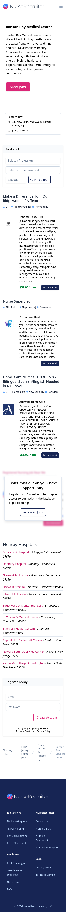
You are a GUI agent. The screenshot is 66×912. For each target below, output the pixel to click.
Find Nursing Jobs (17, 821)
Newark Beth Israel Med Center (23, 652)
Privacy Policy (43, 731)
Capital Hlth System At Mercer (22, 640)
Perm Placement (16, 843)
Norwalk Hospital (14, 587)
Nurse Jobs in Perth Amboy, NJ (42, 752)
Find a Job (39, 180)
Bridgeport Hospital (16, 552)
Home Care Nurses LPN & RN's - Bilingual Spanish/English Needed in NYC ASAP (31, 381)
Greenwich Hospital (16, 575)
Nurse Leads (14, 882)
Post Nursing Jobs (17, 863)
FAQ (9, 889)
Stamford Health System (19, 629)
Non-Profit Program (47, 847)
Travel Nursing (15, 828)
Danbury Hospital (14, 564)
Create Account (47, 717)
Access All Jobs (33, 512)
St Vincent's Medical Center (21, 617)
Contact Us (42, 821)
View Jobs (18, 86)
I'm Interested (50, 287)
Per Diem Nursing (17, 835)
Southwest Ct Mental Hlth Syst (23, 606)
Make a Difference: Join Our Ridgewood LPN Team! (26, 198)
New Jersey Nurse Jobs (25, 752)
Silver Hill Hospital (15, 594)
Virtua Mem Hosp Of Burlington (24, 663)
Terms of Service (24, 731)
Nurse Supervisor (17, 301)
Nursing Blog (43, 828)
